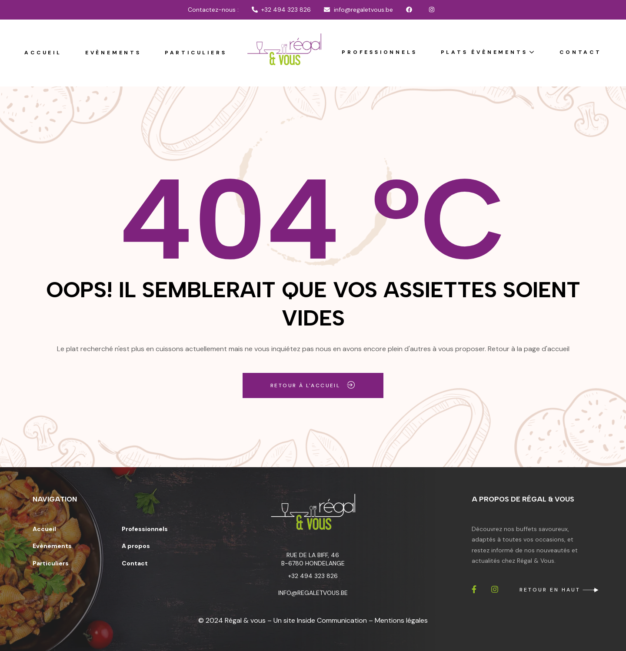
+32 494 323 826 (313, 576)
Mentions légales (401, 620)
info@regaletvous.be (313, 593)
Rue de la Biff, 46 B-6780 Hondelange (313, 559)
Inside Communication (332, 620)
